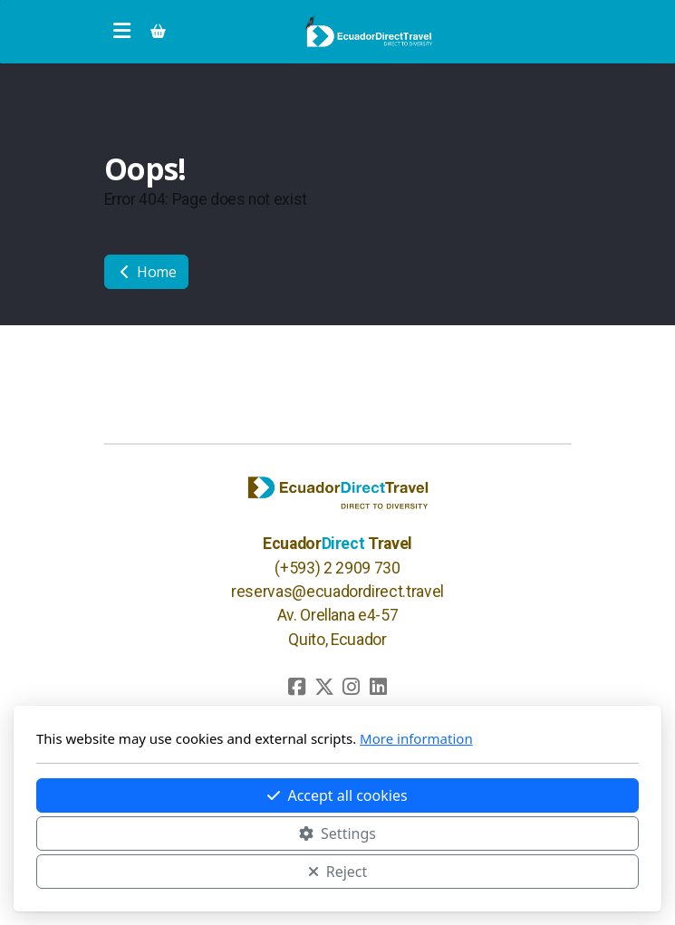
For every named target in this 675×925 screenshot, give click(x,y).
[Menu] (122, 31)
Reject (338, 872)
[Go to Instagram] (351, 686)
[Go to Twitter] (324, 686)
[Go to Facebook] (297, 686)
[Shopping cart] (158, 31)
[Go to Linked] (378, 686)
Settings (337, 833)
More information (416, 738)
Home (146, 272)
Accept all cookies (337, 795)
